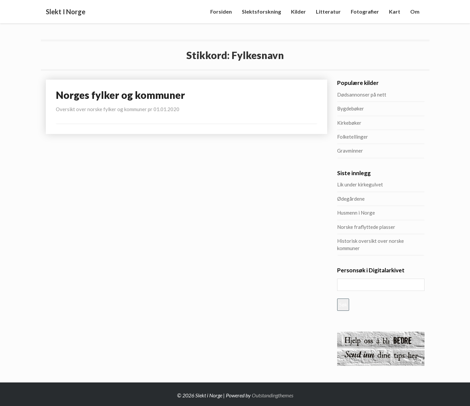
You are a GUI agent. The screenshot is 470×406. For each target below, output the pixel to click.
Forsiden (221, 11)
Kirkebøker (349, 123)
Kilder (298, 11)
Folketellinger (352, 137)
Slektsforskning (261, 11)
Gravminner (350, 151)
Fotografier (365, 11)
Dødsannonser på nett (361, 95)
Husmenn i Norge (372, 213)
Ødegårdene (351, 199)
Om (415, 11)
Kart (394, 11)
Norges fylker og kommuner (120, 95)
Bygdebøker (350, 108)
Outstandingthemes (272, 395)
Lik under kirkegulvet (360, 184)
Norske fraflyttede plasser (366, 227)
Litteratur (328, 11)
